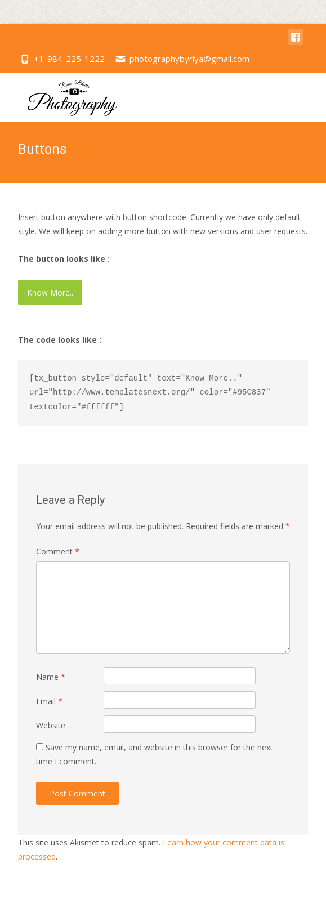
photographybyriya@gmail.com (189, 58)
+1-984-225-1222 (69, 58)
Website (50, 725)
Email (49, 701)
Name (50, 677)
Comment (57, 551)
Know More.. (50, 292)
